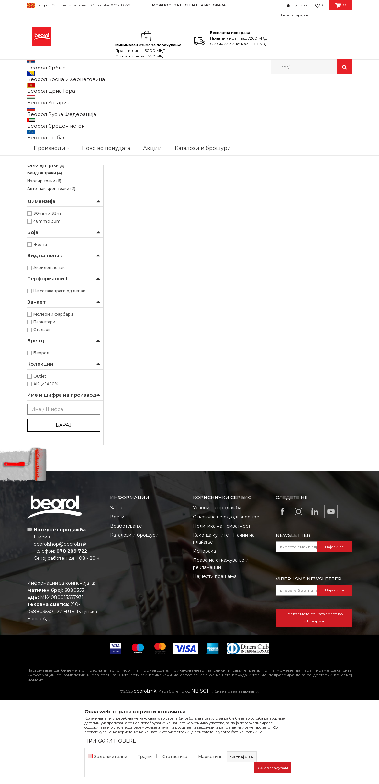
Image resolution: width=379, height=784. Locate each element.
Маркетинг (210, 756)
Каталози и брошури (134, 619)
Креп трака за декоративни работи (63, 230)
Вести (117, 601)
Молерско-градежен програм (103, 88)
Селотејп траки (45, 249)
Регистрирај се (294, 15)
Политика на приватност (222, 610)
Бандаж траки (44, 257)
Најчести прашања (215, 660)
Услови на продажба (217, 592)
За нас (117, 592)
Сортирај (198, 109)
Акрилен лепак (49, 351)
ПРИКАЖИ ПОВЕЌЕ (110, 741)
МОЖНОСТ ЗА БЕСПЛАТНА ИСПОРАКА (189, 5)
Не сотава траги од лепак (59, 374)
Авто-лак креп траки (51, 272)
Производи (55, 88)
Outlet (39, 460)
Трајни (145, 756)
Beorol (33, 88)
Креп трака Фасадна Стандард (61, 181)
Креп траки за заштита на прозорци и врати (53, 208)
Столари (42, 413)
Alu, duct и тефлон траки (55, 241)
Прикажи (276, 109)
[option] (189, 5)
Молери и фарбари (53, 398)
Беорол (41, 436)
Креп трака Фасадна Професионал (63, 193)
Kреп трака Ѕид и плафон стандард (63, 155)
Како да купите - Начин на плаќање (224, 622)
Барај (63, 509)
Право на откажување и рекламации (221, 647)
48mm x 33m (47, 305)
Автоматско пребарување (152, 109)
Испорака (204, 635)
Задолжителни (110, 756)
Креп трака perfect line (53, 218)
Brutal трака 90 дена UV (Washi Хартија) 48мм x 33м (200, 216)
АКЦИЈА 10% (45, 467)
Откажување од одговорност (227, 601)
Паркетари (44, 405)
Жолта (40, 328)
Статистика (174, 756)
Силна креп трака (48, 143)
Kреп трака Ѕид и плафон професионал (53, 170)
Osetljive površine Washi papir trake (62, 118)
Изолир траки (44, 264)
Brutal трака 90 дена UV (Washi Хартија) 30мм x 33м (138, 216)
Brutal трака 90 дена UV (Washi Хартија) (58, 133)
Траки (145, 88)
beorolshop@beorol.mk (60, 628)
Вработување (126, 610)
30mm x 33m (47, 297)
